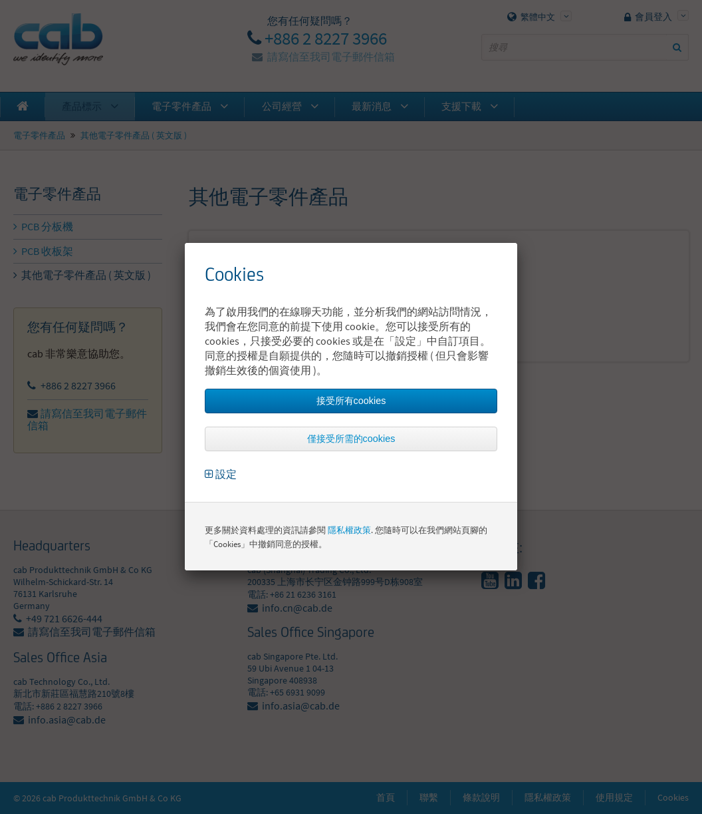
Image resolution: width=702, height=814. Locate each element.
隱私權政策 (349, 530)
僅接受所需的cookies (351, 438)
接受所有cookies (351, 400)
